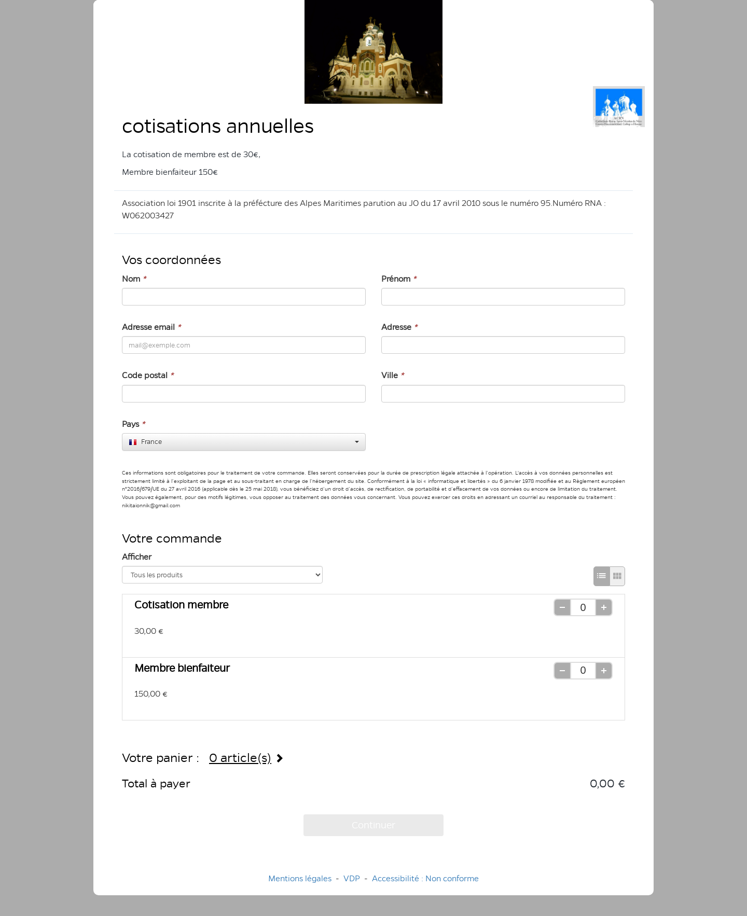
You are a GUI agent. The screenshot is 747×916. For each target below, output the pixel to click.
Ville (392, 375)
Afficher (136, 557)
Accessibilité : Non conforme (425, 878)
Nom (134, 279)
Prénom (398, 279)
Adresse (399, 327)
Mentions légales (299, 878)
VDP (352, 878)
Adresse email (151, 327)
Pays (133, 424)
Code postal (147, 375)
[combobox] (244, 442)
